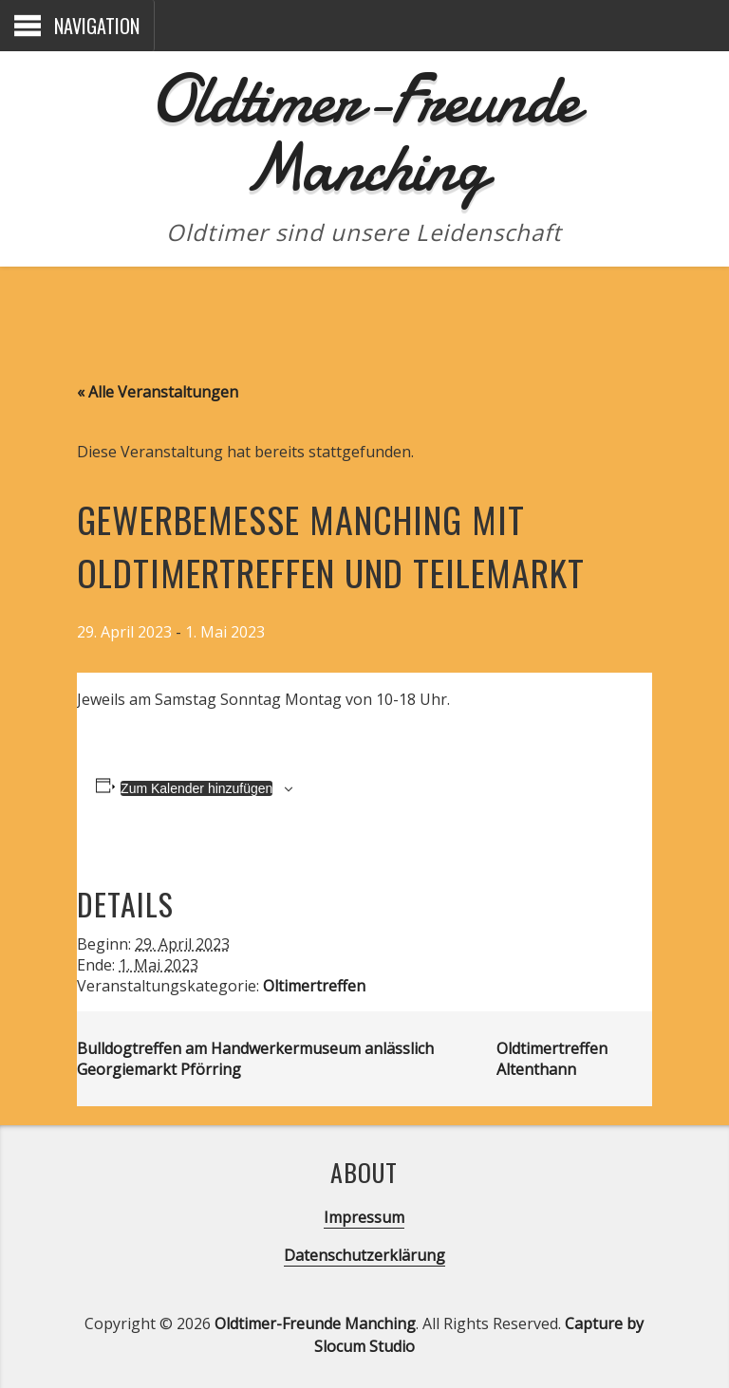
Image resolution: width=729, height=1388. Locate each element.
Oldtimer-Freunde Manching (364, 133)
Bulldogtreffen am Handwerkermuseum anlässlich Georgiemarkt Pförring (255, 1059)
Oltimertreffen (314, 985)
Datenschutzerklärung (364, 1255)
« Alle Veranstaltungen (157, 391)
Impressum (364, 1217)
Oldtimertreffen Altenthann (552, 1059)
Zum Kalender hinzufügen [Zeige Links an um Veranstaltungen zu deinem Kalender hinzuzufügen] (196, 788)
